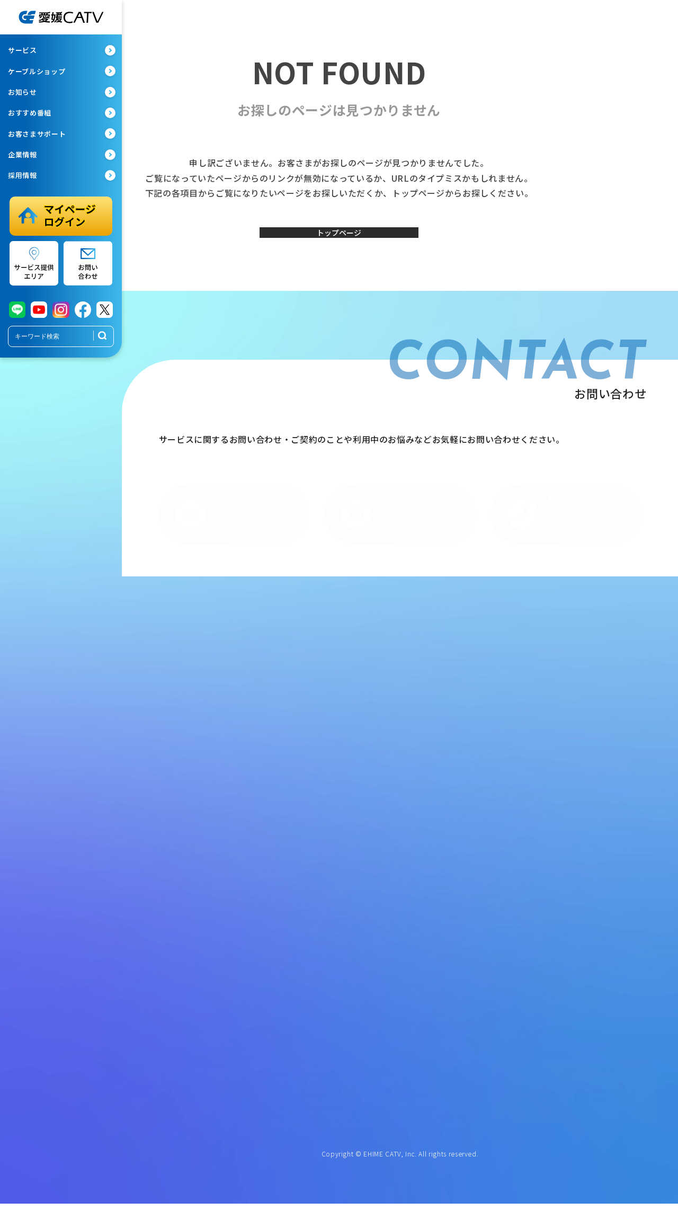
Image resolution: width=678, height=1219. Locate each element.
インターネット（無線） (178, 719)
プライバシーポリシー (567, 735)
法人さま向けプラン (172, 792)
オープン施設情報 (560, 670)
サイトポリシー (557, 747)
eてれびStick (162, 768)
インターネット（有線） (178, 707)
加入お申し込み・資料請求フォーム (585, 873)
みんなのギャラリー (433, 719)
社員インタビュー (429, 987)
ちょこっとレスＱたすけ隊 (181, 829)
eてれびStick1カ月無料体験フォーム (586, 886)
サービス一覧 (162, 670)
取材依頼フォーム (560, 861)
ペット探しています (433, 780)
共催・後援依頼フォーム (570, 849)
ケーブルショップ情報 (175, 909)
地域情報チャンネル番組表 (442, 682)
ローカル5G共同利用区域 (440, 935)
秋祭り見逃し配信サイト (439, 768)
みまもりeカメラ (167, 780)
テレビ (153, 694)
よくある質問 (293, 842)
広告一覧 (289, 891)
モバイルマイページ (303, 731)
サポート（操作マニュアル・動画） (324, 829)
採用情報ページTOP (433, 975)
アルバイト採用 (427, 1024)
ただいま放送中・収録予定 (442, 694)
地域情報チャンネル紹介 (439, 670)
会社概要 (417, 886)
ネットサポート (296, 694)
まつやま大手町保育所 (567, 682)
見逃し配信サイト (429, 731)
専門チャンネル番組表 (436, 821)
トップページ (339, 240)
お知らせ (289, 871)
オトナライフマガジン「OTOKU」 (192, 817)
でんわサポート (296, 707)
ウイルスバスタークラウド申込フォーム (591, 898)
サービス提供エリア (172, 854)
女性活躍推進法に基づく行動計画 (451, 898)
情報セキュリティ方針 (566, 772)
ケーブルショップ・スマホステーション (201, 889)
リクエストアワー (429, 707)
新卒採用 (417, 999)
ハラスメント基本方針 (567, 759)
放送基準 (548, 784)
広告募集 (548, 837)
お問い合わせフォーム (567, 910)
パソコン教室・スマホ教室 (181, 842)
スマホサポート (296, 719)
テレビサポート (296, 682)
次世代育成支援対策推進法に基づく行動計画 (463, 916)
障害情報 (287, 804)
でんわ (153, 731)
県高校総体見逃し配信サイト (445, 756)
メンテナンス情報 (299, 817)
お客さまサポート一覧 (306, 670)
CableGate (420, 833)
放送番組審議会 (557, 796)
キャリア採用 (423, 1012)
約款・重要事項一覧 (564, 723)
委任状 (286, 910)
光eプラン (158, 682)
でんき (153, 756)
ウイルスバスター (299, 780)
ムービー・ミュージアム (438, 744)
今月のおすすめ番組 (433, 845)
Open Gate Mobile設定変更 (313, 792)
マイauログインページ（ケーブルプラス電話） (334, 750)
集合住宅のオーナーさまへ (181, 804)
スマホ (153, 744)
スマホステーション (172, 921)
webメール (290, 768)
